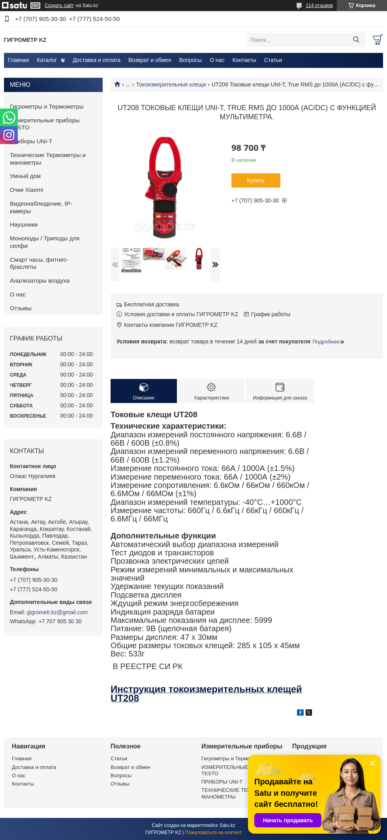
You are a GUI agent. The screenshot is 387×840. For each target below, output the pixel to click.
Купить (256, 180)
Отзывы (21, 308)
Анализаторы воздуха (40, 280)
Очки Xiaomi (26, 189)
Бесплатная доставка (151, 304)
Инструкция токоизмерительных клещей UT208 (206, 693)
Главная (18, 60)
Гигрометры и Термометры (47, 106)
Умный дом (25, 175)
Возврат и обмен (149, 60)
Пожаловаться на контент (213, 832)
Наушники (24, 224)
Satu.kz (227, 825)
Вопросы (190, 60)
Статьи (273, 60)
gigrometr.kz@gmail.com (57, 612)
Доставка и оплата (96, 60)
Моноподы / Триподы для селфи (44, 242)
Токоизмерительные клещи (171, 84)
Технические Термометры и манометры (48, 159)
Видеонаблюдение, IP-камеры (41, 207)
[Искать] (356, 40)
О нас (217, 60)
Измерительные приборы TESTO (45, 124)
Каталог (47, 60)
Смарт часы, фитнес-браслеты (39, 263)
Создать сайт (59, 5)
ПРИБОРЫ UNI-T (221, 782)
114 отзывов (319, 5)
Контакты (244, 60)
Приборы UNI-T (31, 141)
